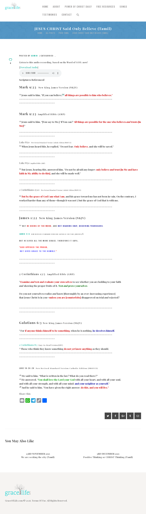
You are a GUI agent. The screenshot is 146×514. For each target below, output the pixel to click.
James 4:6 (24, 234)
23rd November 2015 (38, 453)
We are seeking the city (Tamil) (38, 457)
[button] (78, 15)
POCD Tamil (64, 33)
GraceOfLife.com (14, 500)
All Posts (50, 33)
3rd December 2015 (108, 453)
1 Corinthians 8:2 (28, 344)
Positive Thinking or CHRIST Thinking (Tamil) (108, 457)
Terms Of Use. (39, 500)
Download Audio (29, 67)
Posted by (29, 55)
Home (40, 33)
